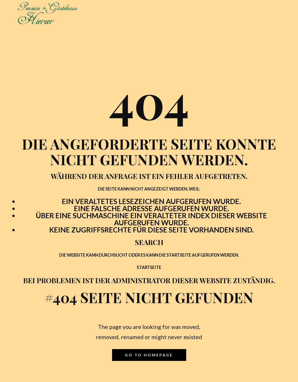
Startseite (149, 267)
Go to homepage (149, 355)
